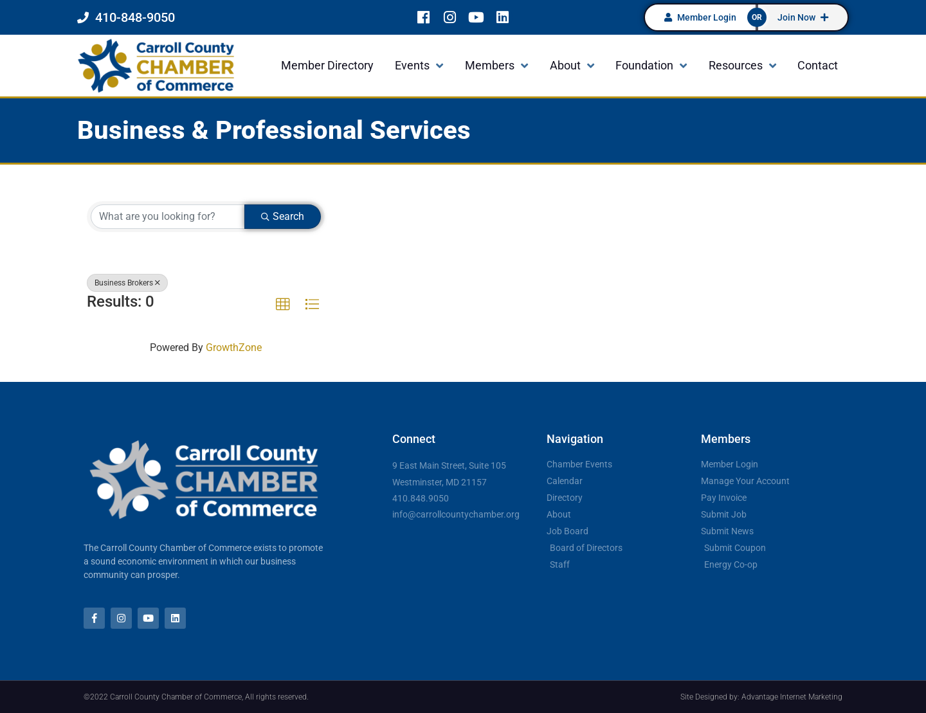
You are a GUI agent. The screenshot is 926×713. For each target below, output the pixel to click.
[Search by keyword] (168, 216)
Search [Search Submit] (282, 216)
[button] (283, 305)
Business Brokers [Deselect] (127, 282)
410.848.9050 (420, 498)
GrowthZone (234, 347)
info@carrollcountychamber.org (456, 514)
